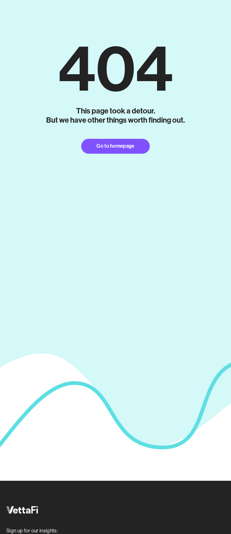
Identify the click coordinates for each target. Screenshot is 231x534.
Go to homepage (115, 146)
